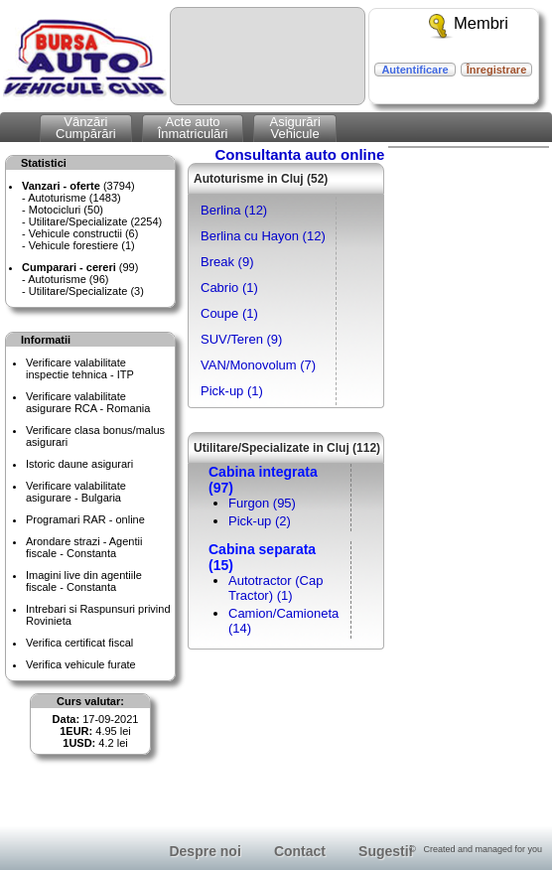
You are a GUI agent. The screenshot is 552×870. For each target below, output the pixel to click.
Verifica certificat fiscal (79, 643)
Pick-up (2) (259, 520)
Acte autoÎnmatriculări (193, 127)
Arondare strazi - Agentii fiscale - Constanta (84, 547)
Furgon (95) (262, 503)
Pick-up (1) (232, 390)
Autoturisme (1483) (74, 198)
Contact (300, 851)
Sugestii (385, 851)
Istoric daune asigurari (79, 464)
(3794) (78, 186)
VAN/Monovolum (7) (258, 365)
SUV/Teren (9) (241, 339)
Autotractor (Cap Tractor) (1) (275, 588)
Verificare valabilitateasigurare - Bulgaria (76, 492)
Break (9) (227, 261)
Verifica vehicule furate (81, 664)
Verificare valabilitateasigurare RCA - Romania (88, 402)
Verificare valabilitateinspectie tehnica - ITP (80, 368)
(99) (80, 267)
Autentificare (414, 69)
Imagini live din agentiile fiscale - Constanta (84, 581)
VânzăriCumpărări (86, 127)
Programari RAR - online (85, 519)
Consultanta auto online (299, 154)
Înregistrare (497, 69)
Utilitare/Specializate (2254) (96, 221)
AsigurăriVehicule (294, 127)
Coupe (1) (229, 313)
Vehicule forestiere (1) (82, 245)
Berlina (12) (234, 210)
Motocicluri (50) (66, 210)
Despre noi (204, 851)
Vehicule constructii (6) (84, 233)
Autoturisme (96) (68, 279)
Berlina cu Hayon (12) (263, 235)
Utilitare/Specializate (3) (86, 291)
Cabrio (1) (229, 287)
